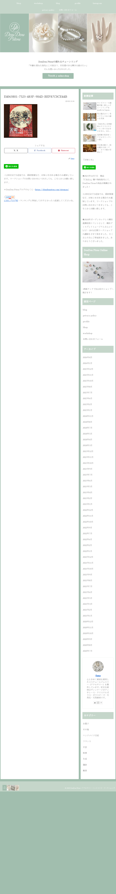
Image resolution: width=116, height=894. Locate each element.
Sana (98, 676)
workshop (87, 333)
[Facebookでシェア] (39, 150)
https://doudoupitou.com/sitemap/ (52, 190)
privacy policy (89, 316)
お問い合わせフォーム (93, 339)
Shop (85, 327)
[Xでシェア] (15, 150)
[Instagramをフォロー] (98, 702)
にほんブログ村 (11, 201)
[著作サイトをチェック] (94, 702)
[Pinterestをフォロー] (101, 702)
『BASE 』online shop (58, 76)
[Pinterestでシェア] (63, 150)
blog (85, 310)
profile (86, 322)
